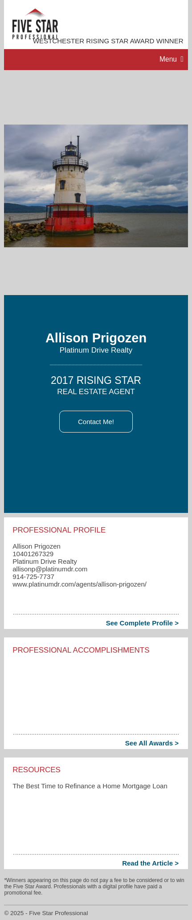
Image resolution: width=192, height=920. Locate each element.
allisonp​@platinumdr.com (49, 569)
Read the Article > (150, 863)
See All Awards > (152, 743)
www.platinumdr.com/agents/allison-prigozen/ (79, 584)
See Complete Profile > (142, 623)
